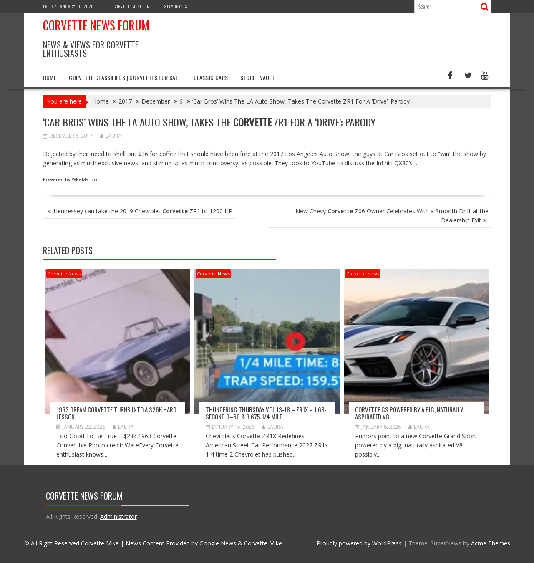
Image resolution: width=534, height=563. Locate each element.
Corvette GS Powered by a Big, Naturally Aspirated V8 (409, 413)
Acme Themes (490, 543)
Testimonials (173, 6)
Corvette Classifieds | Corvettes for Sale (125, 77)
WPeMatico (84, 179)
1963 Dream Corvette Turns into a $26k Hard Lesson (116, 413)
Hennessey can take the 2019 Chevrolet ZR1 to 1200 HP (142, 211)
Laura (110, 135)
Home (50, 77)
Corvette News (64, 273)
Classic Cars (211, 77)
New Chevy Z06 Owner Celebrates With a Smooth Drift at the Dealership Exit (392, 215)
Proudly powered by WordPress (359, 543)
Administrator (118, 516)
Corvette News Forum (96, 25)
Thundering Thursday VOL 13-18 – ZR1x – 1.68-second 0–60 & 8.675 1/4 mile (266, 413)
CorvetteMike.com (132, 6)
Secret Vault (257, 77)
